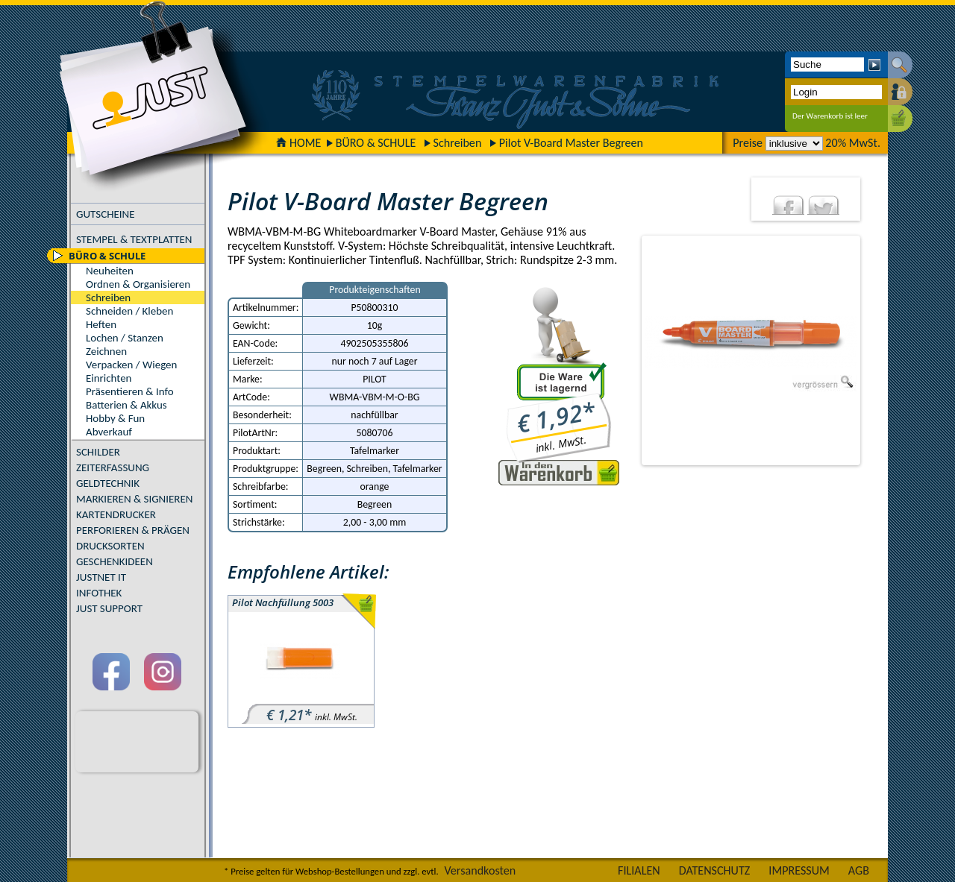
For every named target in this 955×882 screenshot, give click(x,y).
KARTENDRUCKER (116, 514)
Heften (101, 324)
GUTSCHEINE (105, 214)
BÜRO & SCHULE (376, 143)
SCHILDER (98, 452)
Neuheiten (110, 270)
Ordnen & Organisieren (138, 284)
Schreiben (457, 143)
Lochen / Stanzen (124, 337)
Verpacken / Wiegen (131, 364)
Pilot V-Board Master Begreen (571, 143)
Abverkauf (109, 431)
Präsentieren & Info (130, 391)
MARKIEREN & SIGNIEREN (134, 498)
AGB (858, 870)
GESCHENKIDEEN (114, 561)
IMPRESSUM (799, 870)
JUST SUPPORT (109, 608)
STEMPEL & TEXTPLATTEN (134, 239)
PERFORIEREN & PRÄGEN (133, 530)
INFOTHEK (99, 592)
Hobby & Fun (115, 418)
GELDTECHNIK (108, 483)
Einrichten (108, 378)
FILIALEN (639, 870)
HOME (298, 143)
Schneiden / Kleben (129, 311)
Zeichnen (106, 351)
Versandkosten (480, 870)
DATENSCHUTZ (715, 870)
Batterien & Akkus (126, 405)
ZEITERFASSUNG (112, 467)
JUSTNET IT (101, 577)
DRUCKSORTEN (110, 545)
